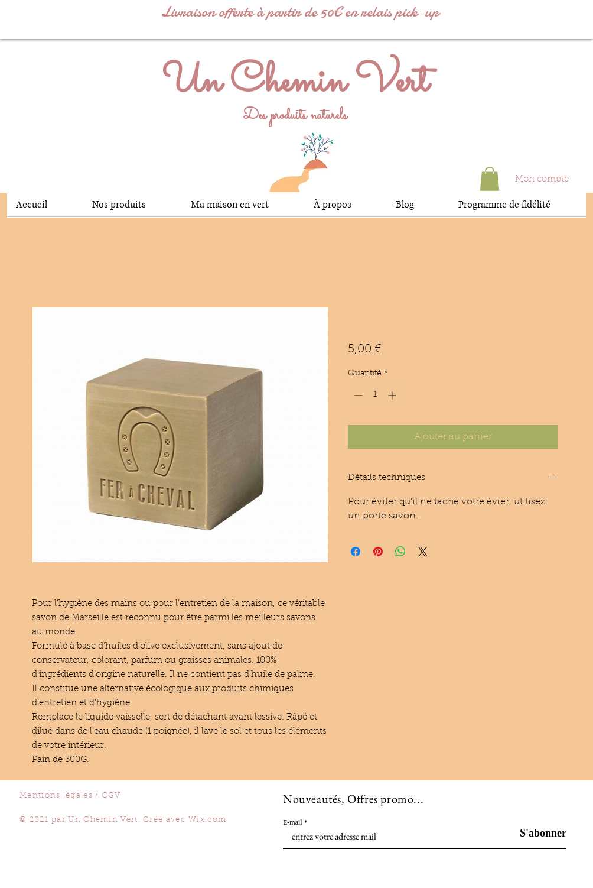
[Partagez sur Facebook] (355, 552)
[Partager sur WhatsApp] (400, 552)
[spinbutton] (375, 395)
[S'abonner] (536, 833)
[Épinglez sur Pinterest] (378, 552)
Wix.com (207, 820)
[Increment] (393, 395)
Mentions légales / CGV (70, 795)
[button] (490, 179)
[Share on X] (423, 552)
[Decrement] (357, 395)
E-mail (292, 822)
